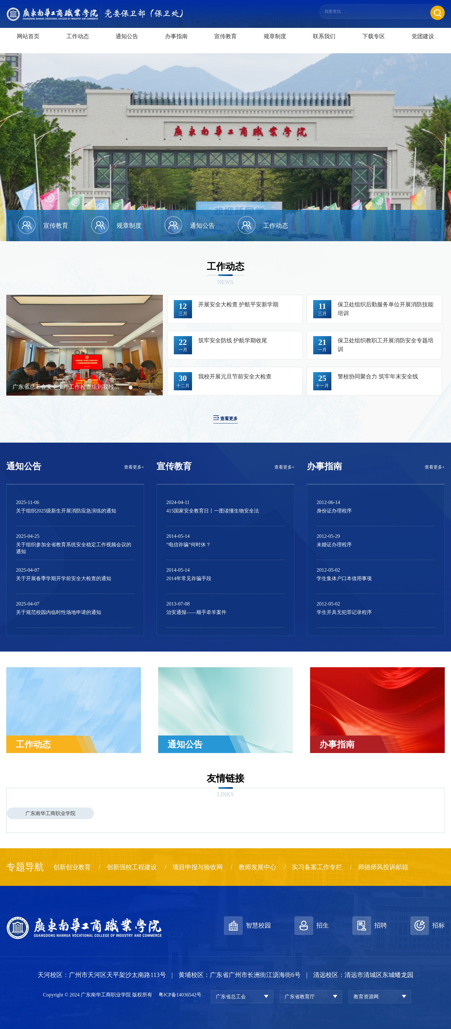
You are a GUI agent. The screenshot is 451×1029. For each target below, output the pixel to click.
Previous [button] (9, 345)
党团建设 (422, 43)
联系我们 (324, 43)
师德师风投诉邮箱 (383, 867)
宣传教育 (225, 43)
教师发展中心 (257, 867)
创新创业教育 (72, 867)
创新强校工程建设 (132, 867)
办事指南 (176, 43)
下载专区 (373, 43)
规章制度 (275, 43)
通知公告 (126, 43)
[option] (225, 147)
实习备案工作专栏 (317, 867)
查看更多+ (134, 467)
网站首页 (28, 43)
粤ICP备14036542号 (179, 994)
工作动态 (77, 43)
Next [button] (160, 345)
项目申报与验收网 (198, 867)
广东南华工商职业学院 (50, 813)
